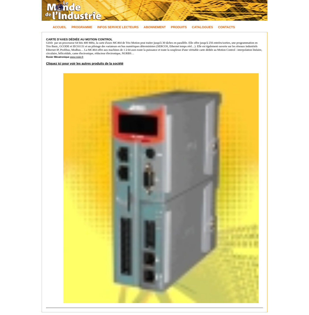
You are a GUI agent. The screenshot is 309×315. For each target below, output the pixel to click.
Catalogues (202, 27)
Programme (81, 27)
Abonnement (155, 27)
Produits (179, 27)
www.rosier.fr (76, 57)
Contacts (226, 27)
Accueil (59, 27)
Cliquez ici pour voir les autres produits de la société (84, 63)
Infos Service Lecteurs (117, 27)
